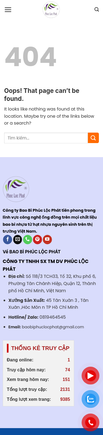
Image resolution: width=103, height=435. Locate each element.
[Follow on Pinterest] (37, 239)
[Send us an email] (17, 239)
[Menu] (8, 9)
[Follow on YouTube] (47, 239)
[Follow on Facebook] (7, 239)
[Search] (96, 9)
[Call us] (27, 239)
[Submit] (93, 138)
